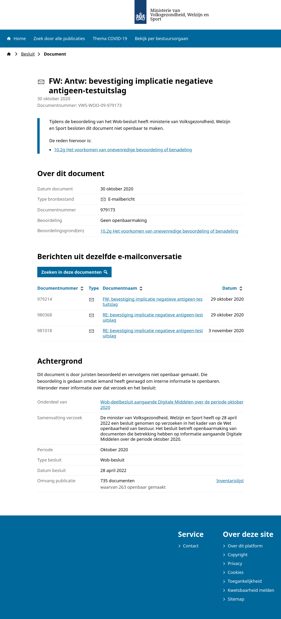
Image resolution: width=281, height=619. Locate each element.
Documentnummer (61, 288)
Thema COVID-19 (110, 38)
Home (16, 38)
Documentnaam (123, 288)
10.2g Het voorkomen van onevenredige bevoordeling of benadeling (123, 149)
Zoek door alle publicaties (59, 38)
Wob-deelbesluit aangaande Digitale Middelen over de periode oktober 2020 (171, 404)
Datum (233, 288)
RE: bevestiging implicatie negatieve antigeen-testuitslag (153, 317)
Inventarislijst (230, 480)
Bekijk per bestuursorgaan (161, 38)
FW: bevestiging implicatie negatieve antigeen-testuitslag (153, 301)
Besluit (29, 54)
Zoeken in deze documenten (74, 272)
